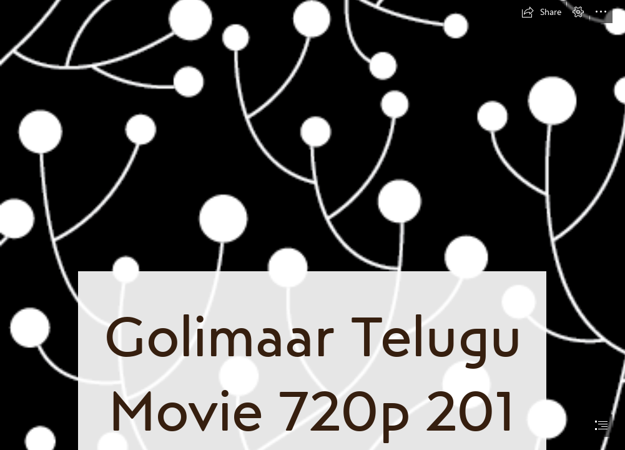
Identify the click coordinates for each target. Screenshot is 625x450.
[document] (312, 225)
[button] (541, 12)
